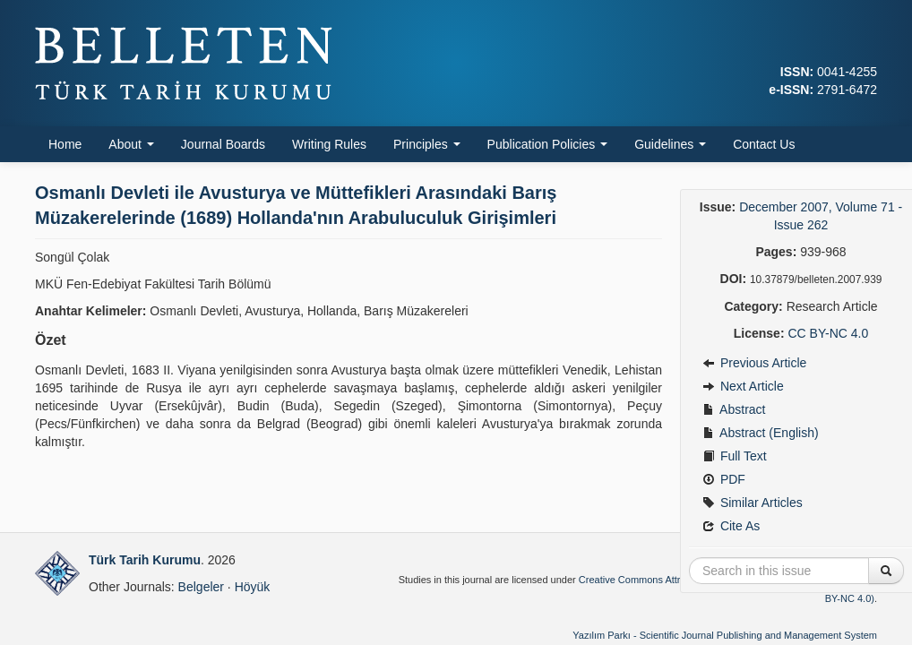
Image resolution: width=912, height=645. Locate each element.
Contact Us (764, 144)
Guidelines (670, 144)
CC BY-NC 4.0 (827, 333)
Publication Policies (547, 144)
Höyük (253, 587)
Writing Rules (329, 144)
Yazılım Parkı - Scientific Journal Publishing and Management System (724, 635)
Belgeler (201, 587)
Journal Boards (223, 144)
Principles (426, 144)
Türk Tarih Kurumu (145, 560)
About (130, 144)
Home (65, 144)
